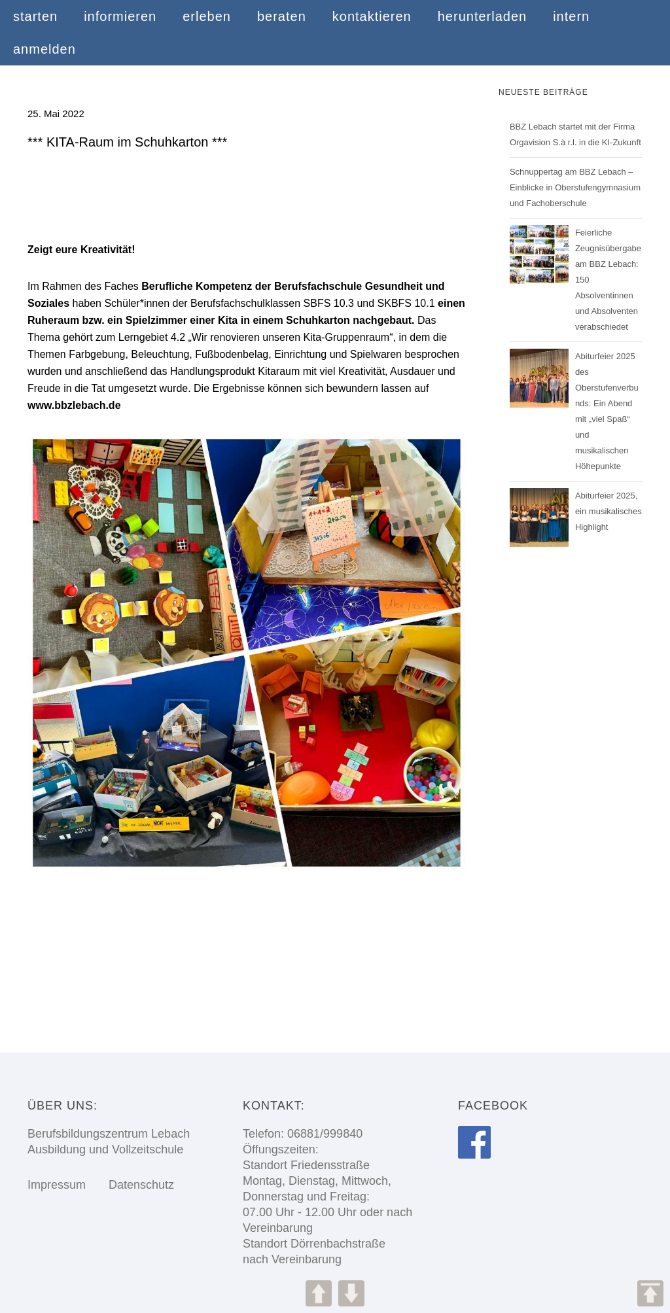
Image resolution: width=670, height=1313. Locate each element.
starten (35, 16)
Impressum (56, 1184)
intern (571, 16)
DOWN (351, 1293)
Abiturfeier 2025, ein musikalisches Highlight (608, 511)
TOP (650, 1293)
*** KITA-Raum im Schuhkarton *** (127, 142)
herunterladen (482, 16)
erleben (207, 16)
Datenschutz (131, 1184)
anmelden (44, 49)
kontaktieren (372, 16)
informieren (120, 16)
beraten (281, 16)
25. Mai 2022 (55, 113)
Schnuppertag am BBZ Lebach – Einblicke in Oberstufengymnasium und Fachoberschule (575, 187)
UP (319, 1293)
